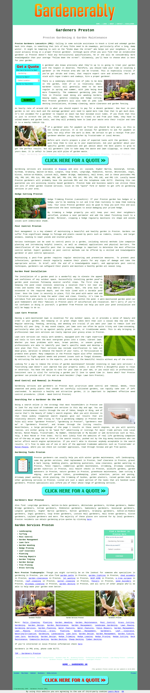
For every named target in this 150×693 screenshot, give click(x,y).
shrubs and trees (65, 74)
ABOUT (112, 24)
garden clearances (38, 578)
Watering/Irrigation (25, 634)
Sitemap (16, 673)
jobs (87, 81)
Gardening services (25, 169)
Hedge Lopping (85, 637)
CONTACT (120, 24)
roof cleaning (33, 581)
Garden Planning (47, 628)
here (89, 519)
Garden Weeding (63, 622)
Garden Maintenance (86, 622)
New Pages (24, 673)
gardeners (63, 101)
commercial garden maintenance (81, 466)
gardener (49, 65)
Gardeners (106, 631)
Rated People (21, 447)
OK (123, 691)
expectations (94, 143)
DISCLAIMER (129, 24)
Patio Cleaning (31, 622)
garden (131, 44)
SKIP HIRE (95, 578)
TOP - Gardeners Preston (28, 653)
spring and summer (66, 90)
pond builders (123, 581)
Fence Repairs (104, 628)
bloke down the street (79, 49)
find (23, 505)
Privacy (133, 673)
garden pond (92, 279)
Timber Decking (94, 639)
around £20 (42, 108)
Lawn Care (71, 634)
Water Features (67, 628)
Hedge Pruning (102, 637)
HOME (98, 24)
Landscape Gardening (106, 625)
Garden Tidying (126, 634)
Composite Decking (39, 639)
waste (100, 120)
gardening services (32, 480)
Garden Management (82, 625)
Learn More (113, 691)
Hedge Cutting (120, 637)
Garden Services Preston (34, 525)
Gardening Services (25, 628)
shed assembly (127, 575)
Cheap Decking (76, 639)
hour (82, 114)
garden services (53, 460)
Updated (33, 673)
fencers (95, 581)
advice (92, 146)
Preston (63, 169)
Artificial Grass (45, 631)
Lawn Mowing (127, 625)
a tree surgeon (124, 578)
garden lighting (97, 575)
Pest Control (107, 622)
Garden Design (36, 625)
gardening (85, 92)
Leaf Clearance (125, 631)
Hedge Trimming (67, 637)
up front (88, 127)
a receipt (118, 133)
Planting (47, 622)
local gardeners (125, 517)
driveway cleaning (34, 584)
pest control (63, 250)
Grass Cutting (126, 622)
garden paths (67, 575)
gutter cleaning (66, 581)
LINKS (104, 24)
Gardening (20, 625)
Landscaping (57, 634)
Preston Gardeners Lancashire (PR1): (34, 44)
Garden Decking (59, 639)
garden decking (67, 584)
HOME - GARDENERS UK (75, 664)
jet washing (69, 578)
